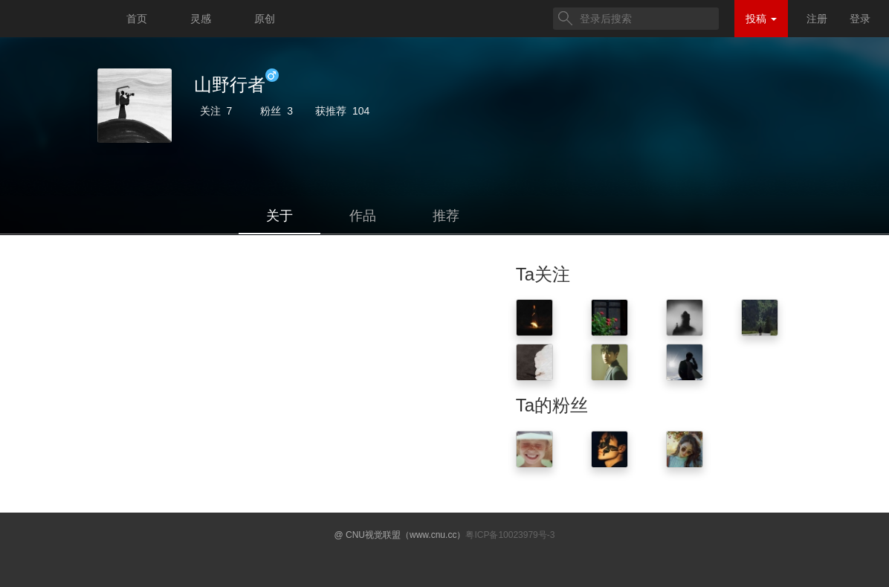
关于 (279, 215)
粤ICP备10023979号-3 (510, 535)
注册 (816, 19)
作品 (362, 215)
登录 (860, 19)
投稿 (761, 19)
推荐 (446, 215)
